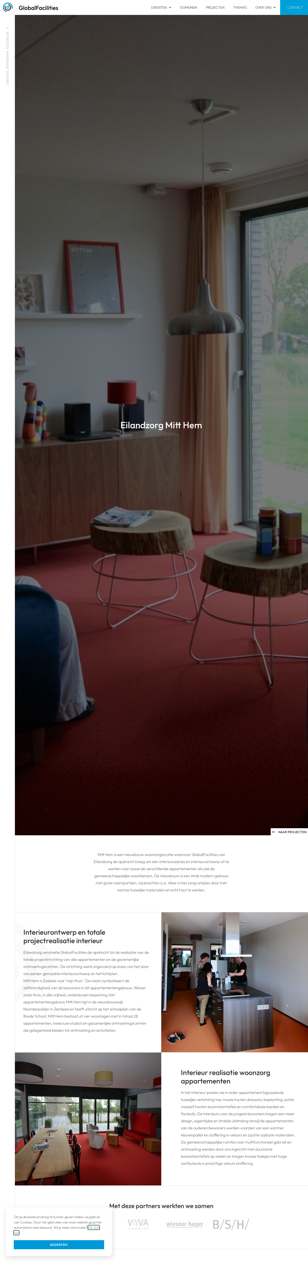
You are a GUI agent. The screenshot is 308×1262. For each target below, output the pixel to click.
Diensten (161, 7)
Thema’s (240, 7)
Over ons (265, 7)
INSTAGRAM (7, 60)
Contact (295, 7)
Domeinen (188, 7)
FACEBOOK (7, 40)
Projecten (215, 7)
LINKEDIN (7, 78)
